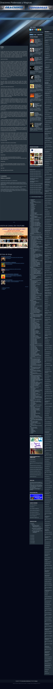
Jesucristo (46, 214)
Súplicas (32, 432)
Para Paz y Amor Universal (35, 338)
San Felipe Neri (47, 389)
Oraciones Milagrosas (34, 216)
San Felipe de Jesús (48, 391)
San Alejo (46, 341)
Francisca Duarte (47, 207)
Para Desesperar (33, 277)
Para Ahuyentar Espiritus (35, 245)
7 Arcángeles (47, 55)
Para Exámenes (33, 303)
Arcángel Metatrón (48, 120)
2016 (32, 538)
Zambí (46, 671)
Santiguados (33, 430)
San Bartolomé (47, 351)
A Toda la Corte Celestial (47, 67)
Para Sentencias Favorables (35, 391)
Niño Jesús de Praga (48, 272)
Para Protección (33, 363)
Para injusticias (33, 411)
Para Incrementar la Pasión (35, 310)
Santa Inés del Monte (48, 513)
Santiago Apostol (47, 561)
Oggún (46, 303)
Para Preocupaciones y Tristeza (36, 355)
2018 (32, 536)
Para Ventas (33, 404)
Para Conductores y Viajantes (36, 271)
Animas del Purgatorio (48, 118)
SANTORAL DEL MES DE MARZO (35, 189)
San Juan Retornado (48, 425)
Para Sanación (33, 388)
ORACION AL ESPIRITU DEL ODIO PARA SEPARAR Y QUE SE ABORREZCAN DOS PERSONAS (39, 68)
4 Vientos (46, 51)
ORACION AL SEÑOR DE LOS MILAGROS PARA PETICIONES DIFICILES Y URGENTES (38, 125)
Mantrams (32, 210)
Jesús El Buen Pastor (48, 216)
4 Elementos (47, 49)
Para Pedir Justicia (34, 343)
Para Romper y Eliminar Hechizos (36, 382)
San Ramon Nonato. (48, 474)
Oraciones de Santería (34, 230)
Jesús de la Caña (47, 228)
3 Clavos (46, 44)
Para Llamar (33, 320)
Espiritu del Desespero (48, 195)
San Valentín (47, 483)
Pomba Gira (47, 317)
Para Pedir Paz (33, 346)
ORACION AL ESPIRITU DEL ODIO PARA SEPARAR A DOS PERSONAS (39, 49)
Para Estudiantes (33, 301)
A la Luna (46, 73)
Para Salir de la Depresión (35, 384)
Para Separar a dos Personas (35, 394)
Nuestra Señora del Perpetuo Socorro (48, 293)
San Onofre (46, 459)
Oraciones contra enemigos (35, 227)
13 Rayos (46, 35)
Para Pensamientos (34, 352)
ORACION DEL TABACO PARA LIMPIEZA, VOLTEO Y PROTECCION (38, 76)
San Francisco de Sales (48, 395)
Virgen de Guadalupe (48, 614)
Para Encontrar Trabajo (34, 292)
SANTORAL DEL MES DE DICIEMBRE (36, 183)
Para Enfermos (33, 296)
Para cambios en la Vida (35, 409)
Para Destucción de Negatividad (36, 280)
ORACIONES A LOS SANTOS (6, 256)
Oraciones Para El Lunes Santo (35, 465)
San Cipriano (47, 369)
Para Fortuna (33, 305)
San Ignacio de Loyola (48, 403)
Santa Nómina (47, 545)
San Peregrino (47, 470)
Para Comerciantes (34, 269)
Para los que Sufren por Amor (35, 416)
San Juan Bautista (48, 417)
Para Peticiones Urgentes (35, 353)
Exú (45, 205)
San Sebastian (47, 478)
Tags (35, 34)
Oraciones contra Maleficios (35, 225)
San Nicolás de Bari (48, 457)
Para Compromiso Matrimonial (36, 270)
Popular (31, 34)
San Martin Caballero (48, 447)
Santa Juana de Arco (48, 518)
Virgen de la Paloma (48, 631)
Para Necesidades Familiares (35, 327)
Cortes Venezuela (47, 149)
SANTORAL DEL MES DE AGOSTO (36, 176)
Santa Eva (46, 504)
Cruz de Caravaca (48, 157)
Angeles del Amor (47, 112)
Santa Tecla (47, 552)
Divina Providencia (48, 169)
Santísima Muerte (47, 577)
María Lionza (47, 251)
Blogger (39, 196)
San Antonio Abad (47, 347)
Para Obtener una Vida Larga (35, 333)
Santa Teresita (47, 557)
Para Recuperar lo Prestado (35, 377)
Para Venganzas (33, 403)
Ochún (46, 301)
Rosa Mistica (47, 327)
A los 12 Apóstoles (48, 85)
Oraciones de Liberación (35, 228)
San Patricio (47, 466)
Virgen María (47, 602)
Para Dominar (33, 286)
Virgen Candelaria (48, 596)
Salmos (32, 429)
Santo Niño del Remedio (47, 571)
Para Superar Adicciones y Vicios (36, 396)
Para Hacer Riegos (34, 308)
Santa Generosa (47, 511)
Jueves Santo (32, 461)
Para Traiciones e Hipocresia (35, 400)
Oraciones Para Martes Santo (34, 471)
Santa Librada (47, 521)
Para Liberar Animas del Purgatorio (36, 314)
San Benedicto (47, 353)
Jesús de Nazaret (47, 226)
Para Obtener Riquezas (35, 330)
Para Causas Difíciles (34, 265)
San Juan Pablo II (47, 423)
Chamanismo (33, 201)
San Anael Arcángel (48, 345)
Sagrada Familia (47, 331)
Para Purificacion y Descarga (35, 370)
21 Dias (46, 42)
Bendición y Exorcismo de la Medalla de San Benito (48, 129)
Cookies (2, 46)
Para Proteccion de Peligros (35, 360)
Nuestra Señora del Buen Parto (48, 290)
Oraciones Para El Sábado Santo (35, 469)
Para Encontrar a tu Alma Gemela (36, 293)
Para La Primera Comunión (35, 311)
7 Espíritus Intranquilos (48, 59)
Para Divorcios (33, 285)
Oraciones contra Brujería (35, 219)
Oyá (45, 308)
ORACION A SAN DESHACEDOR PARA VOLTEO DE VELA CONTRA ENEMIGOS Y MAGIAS (38, 86)
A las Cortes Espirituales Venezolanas (47, 83)
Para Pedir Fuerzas (34, 342)
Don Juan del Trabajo (48, 174)
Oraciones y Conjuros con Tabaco (36, 236)
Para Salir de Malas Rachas (35, 383)
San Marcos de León (48, 445)
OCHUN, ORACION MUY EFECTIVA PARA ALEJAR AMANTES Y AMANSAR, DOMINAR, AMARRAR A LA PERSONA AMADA (13, 276)
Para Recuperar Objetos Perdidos (36, 376)
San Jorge (46, 413)
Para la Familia (33, 412)
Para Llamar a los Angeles (35, 321)
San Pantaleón (47, 464)
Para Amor (32, 253)
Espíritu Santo (47, 202)
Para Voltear (33, 407)
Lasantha (25, 683)
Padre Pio (46, 310)
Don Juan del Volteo (48, 177)
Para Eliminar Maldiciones (35, 290)
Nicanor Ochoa (47, 268)
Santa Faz (46, 506)
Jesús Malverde (47, 219)
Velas (46, 594)
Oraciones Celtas (34, 213)
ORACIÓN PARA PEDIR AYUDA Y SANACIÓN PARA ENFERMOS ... (37, 531)
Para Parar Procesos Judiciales (36, 337)
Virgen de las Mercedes (48, 641)
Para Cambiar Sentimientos (35, 262)
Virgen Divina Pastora (48, 598)
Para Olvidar (33, 334)
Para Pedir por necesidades (35, 350)
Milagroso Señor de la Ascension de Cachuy (48, 262)
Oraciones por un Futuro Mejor (36, 235)
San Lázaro (46, 443)
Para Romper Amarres (34, 381)
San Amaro (46, 343)
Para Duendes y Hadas (34, 288)
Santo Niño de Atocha (48, 565)
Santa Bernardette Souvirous (48, 493)
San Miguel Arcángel (48, 454)
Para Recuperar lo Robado (35, 378)
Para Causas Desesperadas (35, 264)
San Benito (46, 355)
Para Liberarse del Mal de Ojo (36, 315)
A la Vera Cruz (47, 78)
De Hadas (31, 506)
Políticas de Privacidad (5, 287)
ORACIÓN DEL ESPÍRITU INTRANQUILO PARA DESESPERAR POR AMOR (38, 105)
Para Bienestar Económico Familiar (36, 260)
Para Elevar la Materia (34, 289)
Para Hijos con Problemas (35, 309)
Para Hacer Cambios (34, 307)
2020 (32, 523)
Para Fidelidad (33, 304)
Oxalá (46, 306)
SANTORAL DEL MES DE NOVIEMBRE (34, 181)
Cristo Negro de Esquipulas (47, 151)
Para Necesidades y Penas (35, 328)
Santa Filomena (47, 508)
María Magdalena (47, 253)
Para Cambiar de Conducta (35, 263)
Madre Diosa (47, 242)
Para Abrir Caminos (34, 240)
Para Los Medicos (34, 322)
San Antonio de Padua (48, 349)
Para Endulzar (33, 294)
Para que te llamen (34, 427)
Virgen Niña (47, 606)
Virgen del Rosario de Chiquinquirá (48, 665)
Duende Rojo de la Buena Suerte (48, 182)
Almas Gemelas (47, 105)
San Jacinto (47, 408)
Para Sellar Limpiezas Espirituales (36, 390)
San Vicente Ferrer (48, 485)
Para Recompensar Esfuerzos (36, 375)
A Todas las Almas (48, 69)
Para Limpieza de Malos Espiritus (36, 319)
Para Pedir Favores (34, 341)
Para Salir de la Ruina (34, 385)
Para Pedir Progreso (34, 348)
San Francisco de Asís (48, 393)
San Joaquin (47, 411)
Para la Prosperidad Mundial (35, 413)
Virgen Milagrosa (47, 604)
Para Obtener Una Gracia (35, 331)
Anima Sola (46, 114)
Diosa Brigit (46, 163)
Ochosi (46, 299)
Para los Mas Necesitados (35, 415)
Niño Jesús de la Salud (48, 274)
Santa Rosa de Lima (48, 549)
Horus (46, 209)
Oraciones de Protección (35, 229)
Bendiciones (33, 199)
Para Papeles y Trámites (35, 336)
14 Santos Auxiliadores (48, 37)
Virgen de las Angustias (48, 635)
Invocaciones (33, 208)
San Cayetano (47, 363)
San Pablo (46, 461)
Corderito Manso (47, 144)
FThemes (17, 683)
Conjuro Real (47, 140)
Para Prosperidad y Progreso (35, 359)
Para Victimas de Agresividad (35, 406)
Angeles (46, 110)
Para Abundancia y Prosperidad (36, 241)
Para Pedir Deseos (34, 339)
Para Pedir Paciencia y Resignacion (36, 345)
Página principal (32, 169)
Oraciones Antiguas (34, 212)
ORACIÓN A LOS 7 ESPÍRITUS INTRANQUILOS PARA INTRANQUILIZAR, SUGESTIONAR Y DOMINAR (38, 95)
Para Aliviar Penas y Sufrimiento (36, 250)
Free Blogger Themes (30, 683)
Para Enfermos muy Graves (35, 297)
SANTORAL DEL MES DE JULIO (35, 174)
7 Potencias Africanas (48, 62)
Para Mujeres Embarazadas (35, 324)
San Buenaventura (48, 357)
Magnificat (32, 209)
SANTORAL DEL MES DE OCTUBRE (36, 192)
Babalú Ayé (46, 124)
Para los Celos (33, 414)
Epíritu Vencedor (47, 188)
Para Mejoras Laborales (35, 323)
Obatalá (46, 297)
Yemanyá (46, 669)
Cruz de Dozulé (47, 159)
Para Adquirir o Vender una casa (36, 243)
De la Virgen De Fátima (33, 512)
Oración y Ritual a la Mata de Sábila (36, 239)
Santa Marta (47, 527)
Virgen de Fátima (47, 612)
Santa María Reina (48, 532)
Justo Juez (46, 234)
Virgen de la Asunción (48, 620)
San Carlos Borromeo (48, 360)
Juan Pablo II (47, 232)
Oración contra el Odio (34, 238)
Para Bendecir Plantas (34, 259)
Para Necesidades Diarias (35, 325)
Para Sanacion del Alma (35, 387)
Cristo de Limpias (47, 155)
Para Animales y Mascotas (35, 256)
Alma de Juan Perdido (48, 102)
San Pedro (46, 468)
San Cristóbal (47, 379)
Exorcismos (33, 207)
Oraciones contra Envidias (35, 221)
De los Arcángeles (33, 515)
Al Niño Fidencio (47, 99)
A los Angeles (47, 87)
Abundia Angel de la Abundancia (48, 93)
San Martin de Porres (48, 450)
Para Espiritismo (33, 298)
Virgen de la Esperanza (48, 626)
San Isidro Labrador (48, 406)
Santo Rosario (47, 573)
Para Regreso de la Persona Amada (37, 379)
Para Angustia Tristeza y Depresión (36, 255)
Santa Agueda (47, 489)
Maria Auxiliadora (47, 249)
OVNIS (2, 268)
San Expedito (47, 387)
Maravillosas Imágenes (33, 517)
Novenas (32, 211)
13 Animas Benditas (48, 33)
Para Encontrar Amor (34, 291)
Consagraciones (33, 204)
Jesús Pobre (47, 222)
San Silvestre (47, 480)
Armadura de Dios (48, 122)
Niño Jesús (46, 270)
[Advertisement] (26, 17)
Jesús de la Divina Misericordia (48, 230)
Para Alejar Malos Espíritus (35, 249)
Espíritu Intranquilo (48, 200)
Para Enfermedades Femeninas (36, 295)
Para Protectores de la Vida (35, 367)
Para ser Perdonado (34, 428)
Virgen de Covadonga (48, 610)
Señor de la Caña (47, 583)
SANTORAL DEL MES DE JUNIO (35, 173)
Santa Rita (46, 547)
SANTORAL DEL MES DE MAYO (35, 171)
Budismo (32, 200)
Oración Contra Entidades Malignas (36, 237)
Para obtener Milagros (34, 421)
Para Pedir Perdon (34, 347)
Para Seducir (33, 389)
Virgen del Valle (47, 667)
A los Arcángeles (47, 89)
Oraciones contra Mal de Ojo (35, 224)
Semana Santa (33, 431)
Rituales (46, 323)
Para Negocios (33, 329)
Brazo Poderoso (47, 131)
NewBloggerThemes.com (36, 683)
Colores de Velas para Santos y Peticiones (48, 138)
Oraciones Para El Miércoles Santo (35, 467)
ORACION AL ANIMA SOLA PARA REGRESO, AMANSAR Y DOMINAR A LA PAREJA (38, 59)
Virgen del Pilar (47, 663)
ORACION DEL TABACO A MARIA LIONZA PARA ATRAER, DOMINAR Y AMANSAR (38, 41)
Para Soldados (33, 395)
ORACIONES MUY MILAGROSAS (6, 279)
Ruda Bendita (47, 329)
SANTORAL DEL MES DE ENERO (35, 185)
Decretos (32, 205)
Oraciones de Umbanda (35, 231)
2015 (32, 539)
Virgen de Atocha (47, 608)
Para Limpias (33, 318)
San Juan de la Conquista (47, 432)
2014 (32, 541)
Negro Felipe (47, 266)
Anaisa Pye (46, 107)
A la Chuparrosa (47, 71)
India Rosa (46, 211)
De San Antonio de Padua (34, 510)
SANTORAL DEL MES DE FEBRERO (36, 187)
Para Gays (32, 306)
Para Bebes (33, 258)
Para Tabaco (33, 398)
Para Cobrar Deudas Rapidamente (36, 268)
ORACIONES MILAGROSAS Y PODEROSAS (8, 262)
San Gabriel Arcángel (48, 398)
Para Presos (33, 356)
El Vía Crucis (33, 206)
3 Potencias (47, 46)
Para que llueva (33, 424)
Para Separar (33, 392)
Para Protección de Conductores (36, 364)
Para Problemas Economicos (35, 358)
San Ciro (46, 374)
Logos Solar (47, 240)
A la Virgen (46, 80)
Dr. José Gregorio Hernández (47, 179)
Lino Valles (46, 236)
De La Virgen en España (34, 508)
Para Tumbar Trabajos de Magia (36, 401)
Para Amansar (33, 251)
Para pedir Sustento (34, 422)
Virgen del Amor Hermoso (47, 652)
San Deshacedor (47, 381)
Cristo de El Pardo (48, 153)
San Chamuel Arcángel (48, 365)
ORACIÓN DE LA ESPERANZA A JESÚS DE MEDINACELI (37, 529)
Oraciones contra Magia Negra (36, 223)
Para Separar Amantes (34, 393)
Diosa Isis (46, 165)
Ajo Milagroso (47, 95)
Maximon (46, 259)
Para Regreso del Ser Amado (35, 380)
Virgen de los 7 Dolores (48, 643)
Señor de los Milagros (48, 587)
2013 (32, 542)
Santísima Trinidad (48, 579)
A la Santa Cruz (47, 76)
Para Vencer (33, 402)
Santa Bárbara (47, 495)
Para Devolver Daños (34, 281)
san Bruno (46, 673)
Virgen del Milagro (48, 658)
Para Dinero (33, 283)
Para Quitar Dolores (34, 372)
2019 (32, 535)
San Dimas (46, 383)
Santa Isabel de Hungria (47, 516)
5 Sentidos (46, 53)
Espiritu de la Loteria (48, 193)
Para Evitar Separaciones (35, 302)
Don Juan (46, 172)
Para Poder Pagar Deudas (35, 354)
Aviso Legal (4, 288)
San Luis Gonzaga (48, 441)
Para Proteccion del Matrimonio (36, 362)
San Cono (46, 377)
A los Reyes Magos (48, 91)
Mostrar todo (26, 286)
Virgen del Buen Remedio (47, 655)
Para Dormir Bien (34, 287)
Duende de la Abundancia (47, 185)
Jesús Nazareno (47, 221)
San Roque (46, 476)
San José (46, 415)
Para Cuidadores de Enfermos (36, 275)
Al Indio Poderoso (47, 97)
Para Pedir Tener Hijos (34, 349)
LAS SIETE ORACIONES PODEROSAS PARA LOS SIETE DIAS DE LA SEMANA (39, 114)
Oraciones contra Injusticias (35, 222)
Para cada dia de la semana (35, 408)
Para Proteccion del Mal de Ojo (36, 361)
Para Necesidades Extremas (35, 326)
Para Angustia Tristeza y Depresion (36, 254)
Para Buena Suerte (34, 261)
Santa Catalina (47, 497)
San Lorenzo (47, 437)
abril (32, 524)
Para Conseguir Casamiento (35, 272)
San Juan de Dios (47, 429)
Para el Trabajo (33, 410)
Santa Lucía (47, 523)
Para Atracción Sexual (34, 257)
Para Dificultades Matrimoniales (36, 282)
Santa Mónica (47, 543)
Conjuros (32, 203)
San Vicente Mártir (48, 487)
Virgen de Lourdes (48, 617)
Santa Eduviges (47, 500)
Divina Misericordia (48, 167)
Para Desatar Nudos (34, 276)
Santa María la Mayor (48, 539)
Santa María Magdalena (47, 530)
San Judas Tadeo (47, 434)
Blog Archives (40, 34)
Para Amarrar (33, 252)
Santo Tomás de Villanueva (47, 575)
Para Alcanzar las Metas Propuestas (37, 246)
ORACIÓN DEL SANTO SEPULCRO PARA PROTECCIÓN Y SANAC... (36, 526)
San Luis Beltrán (47, 439)
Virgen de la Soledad (48, 633)
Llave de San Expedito (48, 238)
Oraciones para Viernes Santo (35, 474)
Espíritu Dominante (48, 198)
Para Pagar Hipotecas (34, 335)
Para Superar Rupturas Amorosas (36, 397)
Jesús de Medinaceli (48, 224)
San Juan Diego (47, 421)
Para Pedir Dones (34, 340)
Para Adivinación (33, 242)
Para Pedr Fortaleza (34, 351)
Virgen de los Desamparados (47, 647)
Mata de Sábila (47, 257)
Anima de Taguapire (48, 116)
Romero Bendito (47, 325)
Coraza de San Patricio (48, 142)
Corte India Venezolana (48, 146)
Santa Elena (47, 502)
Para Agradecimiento (34, 244)
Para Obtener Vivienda (34, 332)
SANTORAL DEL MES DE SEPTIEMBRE (34, 179)
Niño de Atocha (47, 277)
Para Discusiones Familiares (35, 284)
